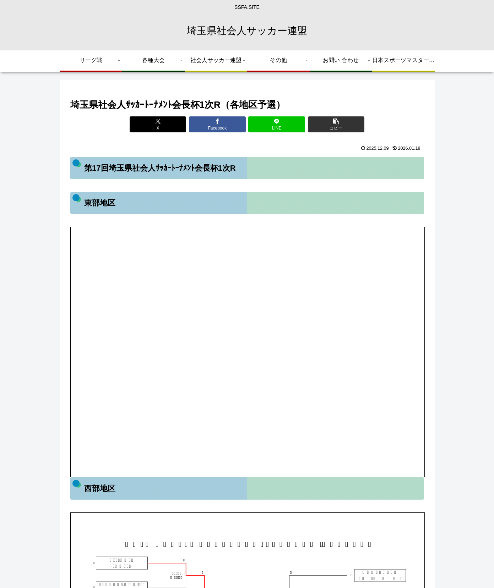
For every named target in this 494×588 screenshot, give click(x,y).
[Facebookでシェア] (217, 124)
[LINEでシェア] (276, 124)
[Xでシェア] (158, 124)
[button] (336, 124)
